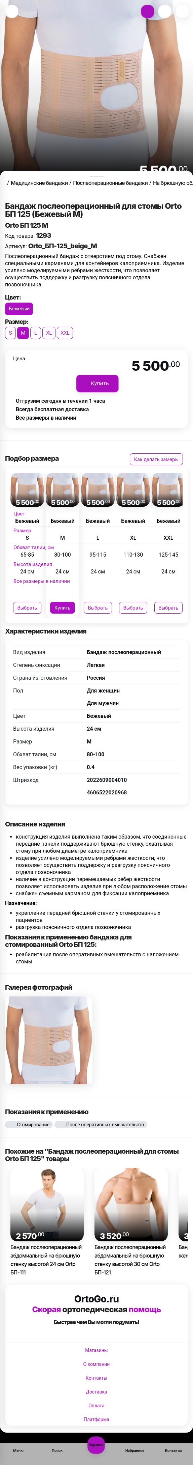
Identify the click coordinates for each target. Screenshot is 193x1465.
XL (49, 333)
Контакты (96, 1378)
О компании (96, 1364)
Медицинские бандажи (39, 182)
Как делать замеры (156, 459)
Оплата (96, 1405)
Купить (62, 608)
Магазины (96, 1350)
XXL (65, 333)
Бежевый (19, 308)
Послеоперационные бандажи (110, 182)
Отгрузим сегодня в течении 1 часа (60, 401)
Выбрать (27, 608)
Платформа (96, 1419)
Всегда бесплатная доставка (52, 409)
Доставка (96, 1391)
